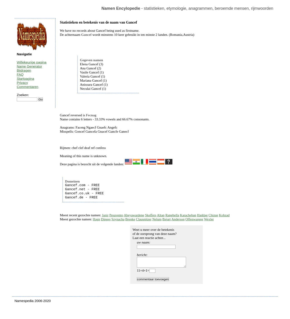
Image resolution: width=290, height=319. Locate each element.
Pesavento (116, 215)
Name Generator (29, 66)
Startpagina (25, 78)
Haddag (202, 215)
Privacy (22, 83)
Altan (160, 215)
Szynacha (117, 219)
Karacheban (188, 215)
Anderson (177, 219)
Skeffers (150, 215)
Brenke (130, 219)
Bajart (166, 219)
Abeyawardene (134, 215)
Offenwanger (194, 219)
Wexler (209, 219)
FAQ (20, 74)
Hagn (96, 219)
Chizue (213, 215)
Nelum (157, 219)
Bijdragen (24, 70)
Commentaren (27, 87)
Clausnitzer (143, 219)
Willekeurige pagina (31, 62)
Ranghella (172, 215)
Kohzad (224, 215)
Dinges (106, 219)
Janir (105, 215)
